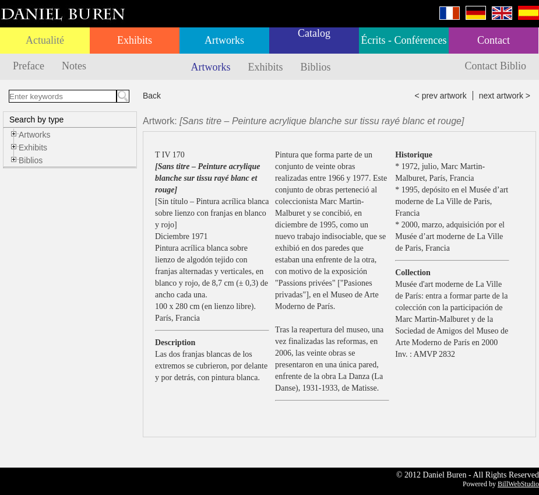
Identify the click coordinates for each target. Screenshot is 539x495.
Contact (493, 40)
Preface (28, 66)
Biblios (316, 67)
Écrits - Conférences (404, 40)
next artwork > (504, 95)
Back (152, 95)
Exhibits (134, 40)
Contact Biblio (496, 66)
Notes (74, 66)
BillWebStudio (518, 484)
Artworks (224, 40)
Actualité (45, 40)
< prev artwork (441, 95)
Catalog (314, 33)
